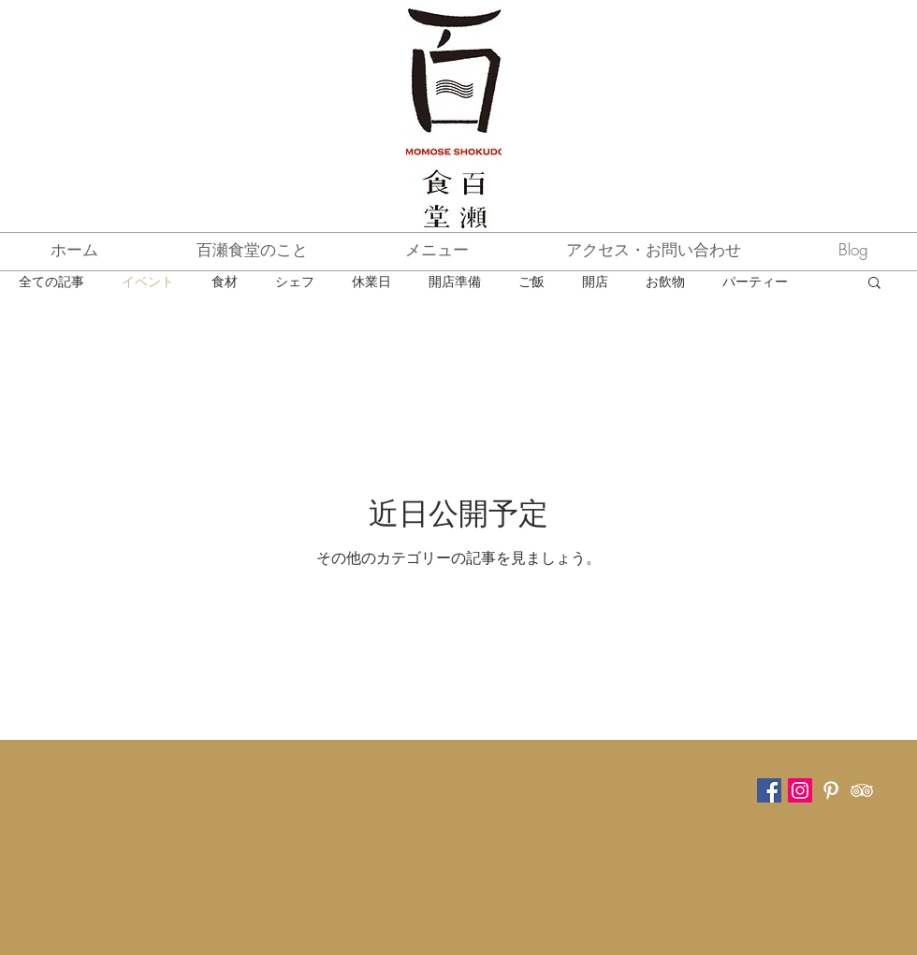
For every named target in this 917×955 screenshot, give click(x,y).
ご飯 (531, 281)
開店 (595, 281)
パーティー (755, 281)
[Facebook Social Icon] (769, 790)
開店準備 (455, 281)
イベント (148, 281)
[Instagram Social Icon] (800, 790)
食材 (224, 281)
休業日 (371, 281)
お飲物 (665, 281)
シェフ (294, 281)
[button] (874, 284)
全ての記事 (51, 281)
